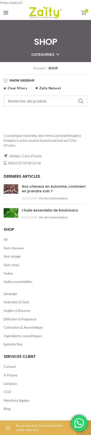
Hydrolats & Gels (16, 302)
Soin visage (12, 256)
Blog (7, 409)
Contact (10, 366)
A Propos (11, 375)
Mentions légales (17, 400)
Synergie (10, 294)
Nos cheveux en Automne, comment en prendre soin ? (54, 189)
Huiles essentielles (18, 281)
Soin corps (11, 265)
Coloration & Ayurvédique (23, 327)
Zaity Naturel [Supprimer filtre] (50, 88)
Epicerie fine (13, 344)
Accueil (38, 68)
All (6, 239)
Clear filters (17, 88)
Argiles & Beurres (17, 310)
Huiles (8, 273)
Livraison (10, 383)
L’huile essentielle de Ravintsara (50, 210)
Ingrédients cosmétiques (23, 336)
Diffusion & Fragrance (20, 319)
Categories (43, 54)
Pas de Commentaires (53, 198)
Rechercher (81, 101)
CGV (7, 392)
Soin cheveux (14, 248)
